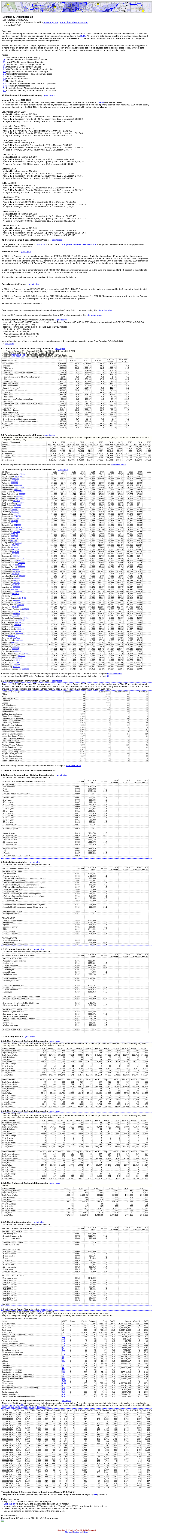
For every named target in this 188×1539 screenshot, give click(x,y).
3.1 (4, 88)
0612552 (15, 512)
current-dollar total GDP (58, 289)
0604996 (19, 640)
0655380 (25, 609)
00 (4, 57)
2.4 (4, 81)
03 (4, 64)
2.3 (4, 78)
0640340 (16, 660)
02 (4, 62)
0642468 (14, 589)
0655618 (17, 611)
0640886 (16, 587)
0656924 (17, 651)
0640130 (16, 583)
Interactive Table (19, 355)
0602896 (14, 536)
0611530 (14, 509)
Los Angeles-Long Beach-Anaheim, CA (78, 244)
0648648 (16, 600)
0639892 (16, 578)
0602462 (14, 534)
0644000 (18, 662)
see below (9, 343)
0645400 (22, 598)
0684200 (18, 485)
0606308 (18, 658)
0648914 (20, 605)
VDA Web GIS (17, 357)
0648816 (17, 602)
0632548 (17, 560)
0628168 (15, 552)
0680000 (15, 478)
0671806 (19, 498)
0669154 (22, 494)
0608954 (15, 649)
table (107, 676)
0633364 (21, 563)
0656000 (16, 613)
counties (29, 244)
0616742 (14, 521)
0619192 (19, 527)
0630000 (15, 554)
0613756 (17, 514)
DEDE (83, 36)
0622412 (18, 543)
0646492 (16, 664)
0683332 (14, 483)
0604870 (11, 636)
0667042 (18, 631)
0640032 (16, 580)
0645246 (14, 596)
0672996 (21, 503)
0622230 (15, 549)
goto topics (49, 95)
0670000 (19, 496)
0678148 (18, 476)
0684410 (21, 487)
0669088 (19, 492)
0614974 (17, 516)
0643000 (18, 591)
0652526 (15, 607)
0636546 (16, 571)
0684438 (21, 656)
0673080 (17, 505)
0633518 (18, 565)
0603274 (14, 538)
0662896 (17, 625)
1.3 (4, 71)
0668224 (17, 490)
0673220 (21, 474)
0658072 (15, 616)
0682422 (14, 481)
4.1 (4, 90)
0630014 (16, 556)
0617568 (17, 525)
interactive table (104, 310)
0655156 (16, 667)
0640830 (15, 585)
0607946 (15, 647)
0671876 (16, 501)
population (137, 244)
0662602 (18, 622)
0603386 (13, 540)
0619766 (15, 545)
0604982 (16, 638)
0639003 (25, 669)
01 (4, 59)
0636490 (15, 569)
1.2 (4, 69)
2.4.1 (5, 83)
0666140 (20, 629)
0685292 (14, 642)
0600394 (18, 529)
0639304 (22, 576)
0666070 (17, 627)
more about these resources (74, 22)
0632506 (23, 558)
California (40, 244)
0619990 (14, 547)
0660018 (21, 620)
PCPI (56, 256)
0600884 (16, 532)
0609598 (17, 507)
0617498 (14, 523)
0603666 (19, 633)
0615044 (15, 518)
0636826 (15, 574)
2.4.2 (5, 86)
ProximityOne (50, 22)
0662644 (24, 653)
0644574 (15, 594)
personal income (35, 270)
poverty (100, 102)
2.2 (4, 76)
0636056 (21, 567)
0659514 (25, 618)
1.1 (4, 67)
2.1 (4, 74)
